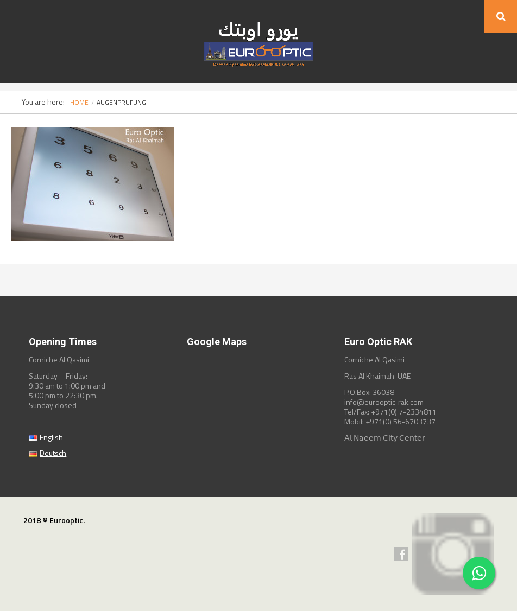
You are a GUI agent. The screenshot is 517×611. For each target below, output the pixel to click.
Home (79, 102)
